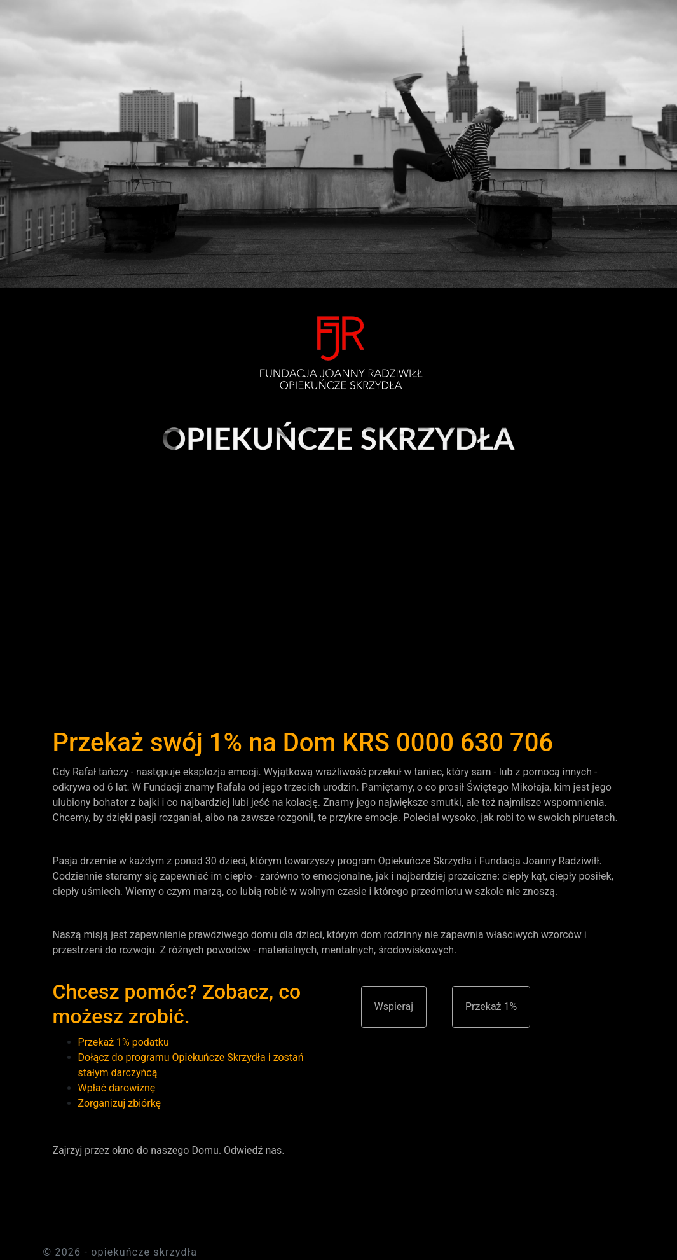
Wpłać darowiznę (117, 1088)
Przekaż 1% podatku (123, 1042)
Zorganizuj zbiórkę (119, 1103)
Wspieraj (393, 1006)
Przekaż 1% (491, 1006)
